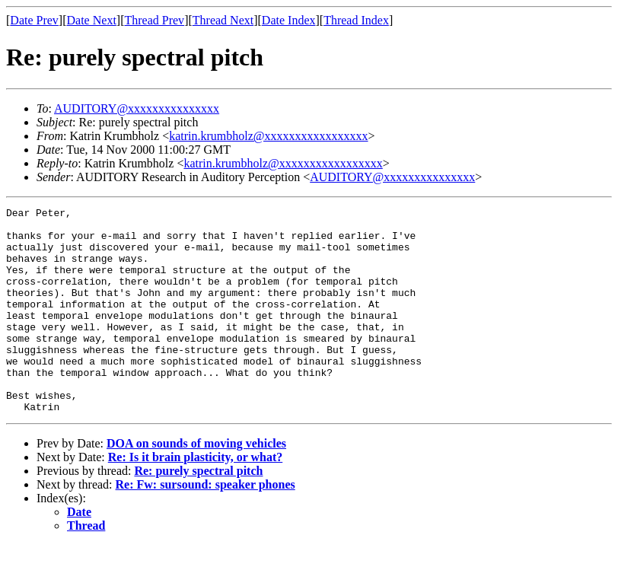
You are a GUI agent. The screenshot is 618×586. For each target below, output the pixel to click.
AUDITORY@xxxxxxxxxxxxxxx (136, 108)
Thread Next (223, 20)
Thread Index (356, 20)
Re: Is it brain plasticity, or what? (195, 498)
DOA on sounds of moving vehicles (196, 484)
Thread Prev (154, 20)
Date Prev (34, 20)
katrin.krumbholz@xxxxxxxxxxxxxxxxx (268, 135)
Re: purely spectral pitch (198, 511)
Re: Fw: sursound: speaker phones (205, 525)
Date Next (91, 20)
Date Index (289, 20)
